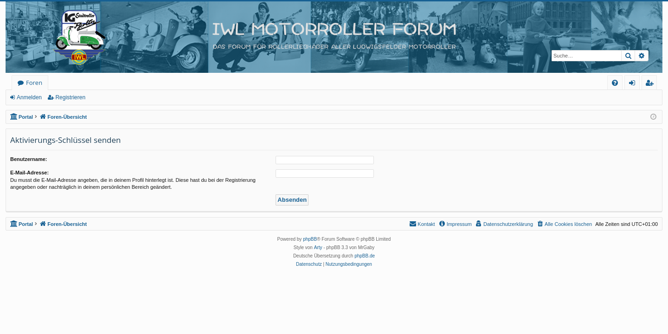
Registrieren (70, 97)
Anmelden (29, 97)
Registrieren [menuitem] (651, 84)
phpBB (310, 239)
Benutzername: (28, 159)
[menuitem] (615, 83)
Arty (318, 247)
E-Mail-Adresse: (29, 172)
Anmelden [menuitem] (634, 84)
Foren (34, 82)
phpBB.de (364, 255)
